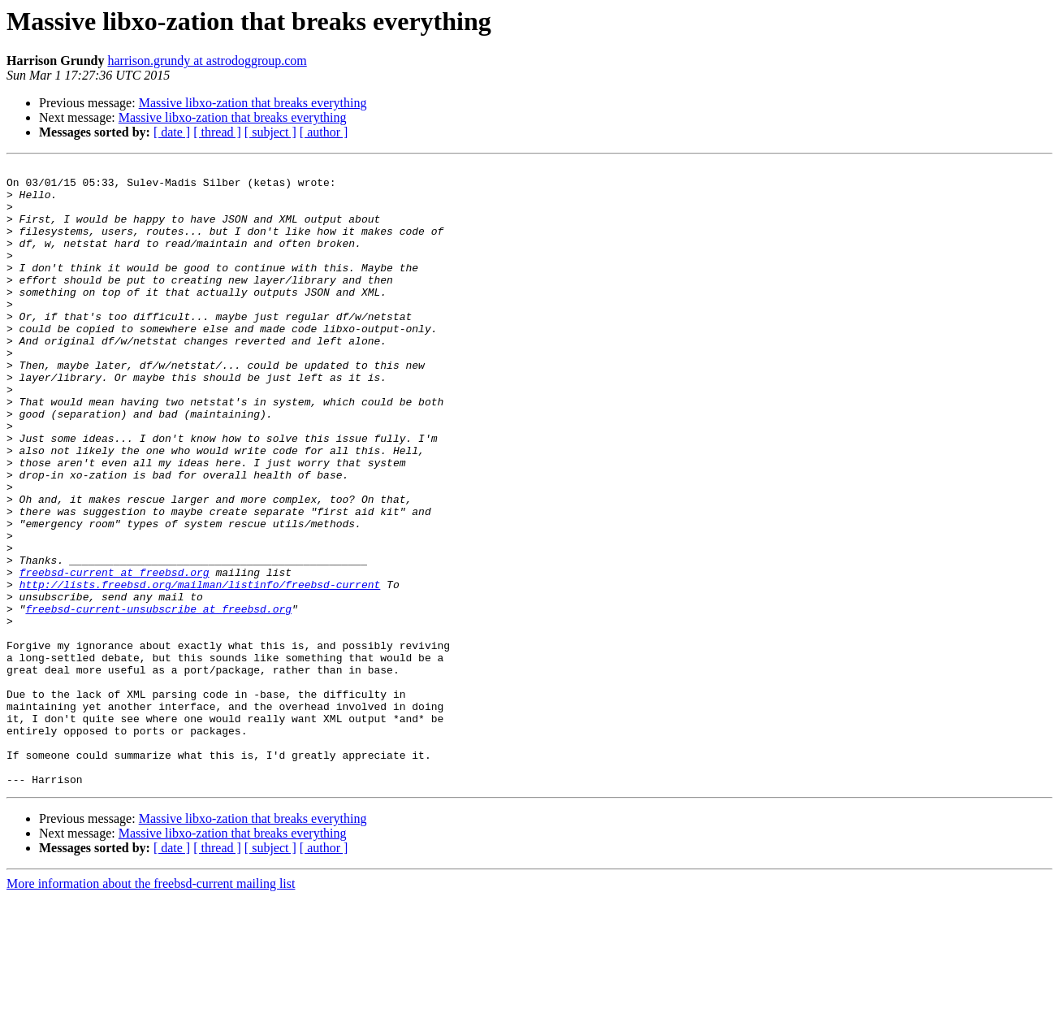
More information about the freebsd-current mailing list (150, 1008)
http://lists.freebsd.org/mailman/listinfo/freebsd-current (200, 669)
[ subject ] (270, 132)
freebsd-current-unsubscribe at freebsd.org (158, 698)
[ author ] (324, 132)
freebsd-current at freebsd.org (114, 654)
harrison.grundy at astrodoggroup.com (206, 60)
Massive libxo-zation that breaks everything (253, 103)
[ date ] (171, 132)
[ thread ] (217, 132)
